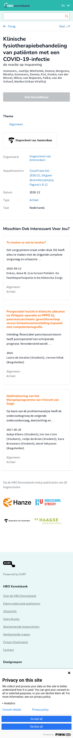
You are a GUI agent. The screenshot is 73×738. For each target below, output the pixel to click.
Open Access (11, 619)
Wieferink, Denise (42, 71)
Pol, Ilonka (48, 74)
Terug (12, 26)
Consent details (11, 709)
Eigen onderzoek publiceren (21, 603)
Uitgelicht (10, 611)
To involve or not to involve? (26, 242)
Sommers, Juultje (15, 71)
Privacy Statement (15, 642)
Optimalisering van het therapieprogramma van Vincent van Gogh (32, 400)
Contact (8, 650)
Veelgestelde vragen (16, 634)
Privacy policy (40, 709)
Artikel (34, 200)
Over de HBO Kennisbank (19, 596)
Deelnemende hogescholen (21, 626)
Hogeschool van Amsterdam (40, 158)
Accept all (36, 718)
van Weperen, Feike (36, 78)
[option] (36, 511)
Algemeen (13, 287)
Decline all (36, 726)
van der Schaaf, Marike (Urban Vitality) (32, 79)
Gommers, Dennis (26, 74)
